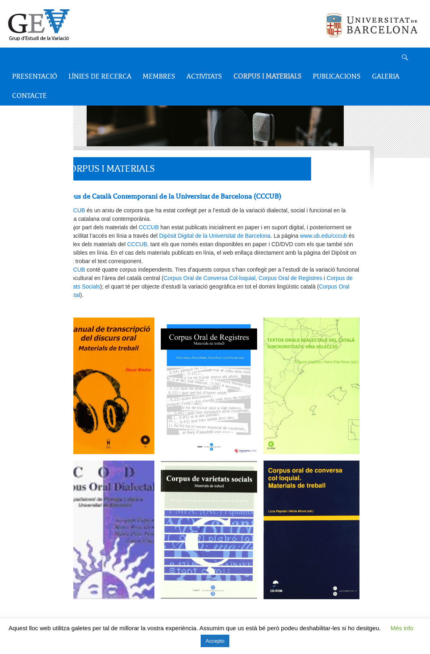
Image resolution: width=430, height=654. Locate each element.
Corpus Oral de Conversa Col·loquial (210, 278)
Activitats (204, 77)
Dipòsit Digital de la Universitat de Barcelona (214, 236)
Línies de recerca (100, 77)
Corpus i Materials (267, 77)
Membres (159, 77)
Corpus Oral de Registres (290, 278)
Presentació (34, 77)
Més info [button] (402, 628)
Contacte (29, 96)
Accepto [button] (215, 641)
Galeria (385, 77)
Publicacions (337, 77)
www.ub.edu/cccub (323, 236)
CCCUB (74, 210)
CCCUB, (138, 244)
